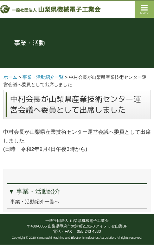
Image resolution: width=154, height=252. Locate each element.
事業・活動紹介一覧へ (34, 201)
